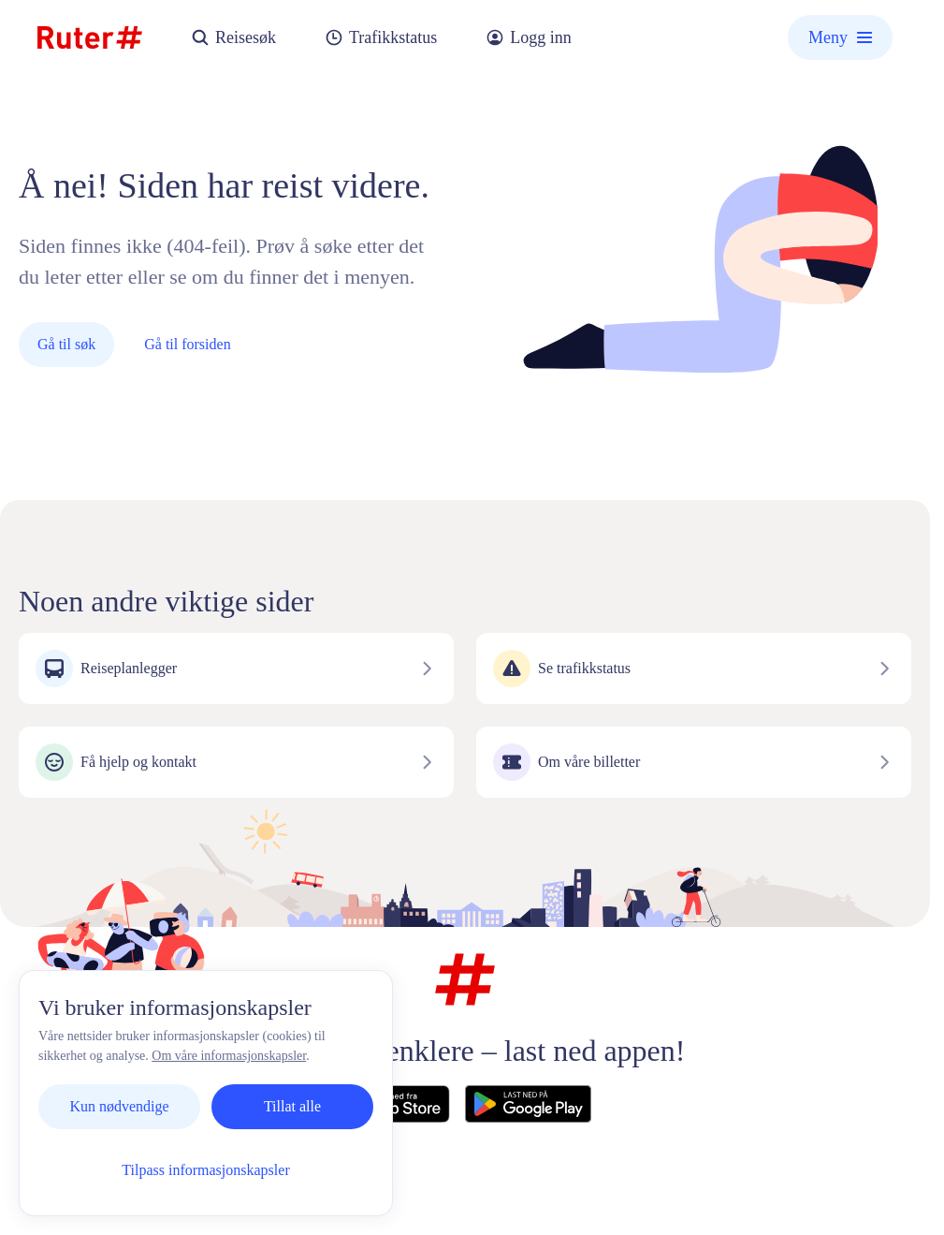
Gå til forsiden (187, 344)
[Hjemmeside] (89, 37)
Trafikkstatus (381, 38)
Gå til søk (66, 344)
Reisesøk (233, 38)
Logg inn (529, 38)
